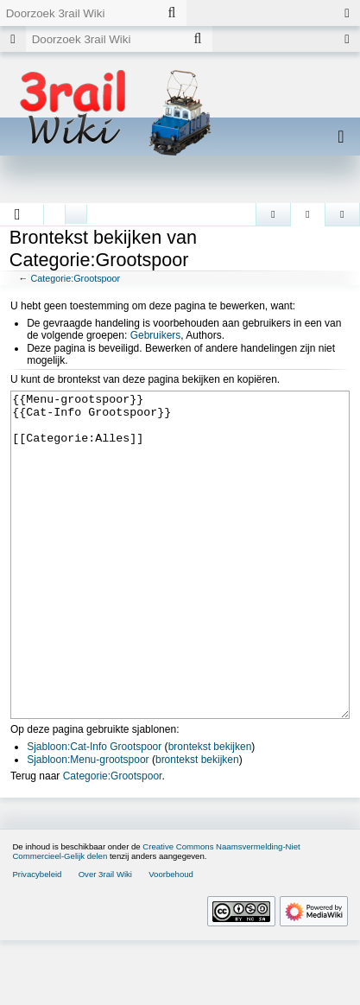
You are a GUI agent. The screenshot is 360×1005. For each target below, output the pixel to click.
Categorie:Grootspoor (75, 278)
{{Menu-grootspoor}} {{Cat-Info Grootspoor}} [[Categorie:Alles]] (180, 587)
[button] (17, 214)
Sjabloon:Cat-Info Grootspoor (94, 811)
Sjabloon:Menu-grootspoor (87, 824)
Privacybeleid (36, 939)
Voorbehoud (170, 939)
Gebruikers (155, 335)
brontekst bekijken (210, 811)
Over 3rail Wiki (105, 939)
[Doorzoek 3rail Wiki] (78, 13)
